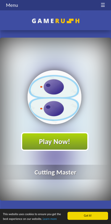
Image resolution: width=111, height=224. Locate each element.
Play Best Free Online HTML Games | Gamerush (55, 21)
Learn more (50, 219)
